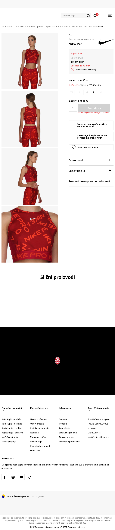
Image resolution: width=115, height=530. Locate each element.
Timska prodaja (66, 437)
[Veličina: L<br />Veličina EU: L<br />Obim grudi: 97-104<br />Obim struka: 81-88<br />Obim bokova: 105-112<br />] (94, 92)
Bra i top (83, 26)
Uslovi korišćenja (38, 419)
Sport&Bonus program (99, 419)
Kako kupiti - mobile (11, 419)
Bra (90, 26)
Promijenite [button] (38, 496)
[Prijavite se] (95, 15)
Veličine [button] (84, 85)
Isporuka (34, 432)
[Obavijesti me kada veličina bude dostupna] (72, 92)
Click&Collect (94, 432)
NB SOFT (63, 527)
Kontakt (63, 423)
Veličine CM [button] (96, 85)
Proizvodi (63, 26)
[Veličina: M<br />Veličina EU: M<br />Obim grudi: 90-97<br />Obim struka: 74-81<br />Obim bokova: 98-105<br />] (86, 92)
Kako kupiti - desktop (11, 423)
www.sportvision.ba (44, 527)
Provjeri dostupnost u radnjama (90, 181)
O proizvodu (90, 160)
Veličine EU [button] (74, 85)
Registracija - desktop (12, 432)
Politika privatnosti (39, 428)
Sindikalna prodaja (68, 432)
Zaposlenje (64, 428)
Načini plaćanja (8, 441)
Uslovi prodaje (37, 423)
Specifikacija (90, 171)
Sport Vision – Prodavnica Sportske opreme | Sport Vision (29, 26)
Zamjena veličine (38, 437)
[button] (76, 15)
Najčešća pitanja (9, 437)
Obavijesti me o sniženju (86, 69)
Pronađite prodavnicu (69, 441)
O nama (63, 419)
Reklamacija (36, 441)
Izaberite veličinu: (79, 80)
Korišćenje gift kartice (98, 437)
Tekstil (73, 26)
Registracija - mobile (11, 428)
